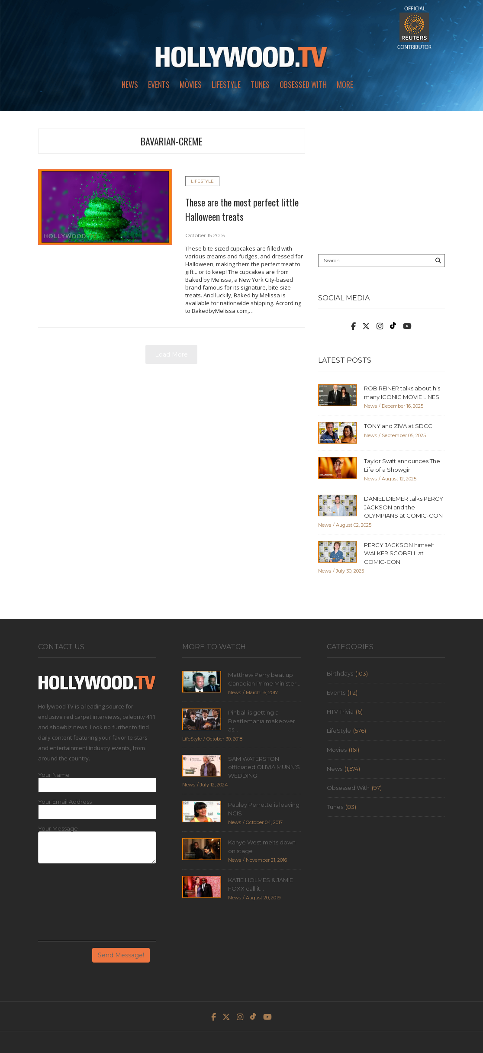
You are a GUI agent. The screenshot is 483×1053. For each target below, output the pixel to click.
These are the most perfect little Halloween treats (242, 209)
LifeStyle (226, 84)
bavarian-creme (172, 141)
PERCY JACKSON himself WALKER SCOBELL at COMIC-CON (399, 553)
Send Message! (121, 955)
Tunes (260, 84)
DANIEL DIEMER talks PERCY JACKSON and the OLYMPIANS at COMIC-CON (403, 507)
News (130, 84)
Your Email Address (65, 802)
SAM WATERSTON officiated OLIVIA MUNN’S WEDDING (264, 767)
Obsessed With (303, 84)
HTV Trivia (340, 711)
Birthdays (340, 673)
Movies (191, 84)
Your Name (54, 775)
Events (159, 84)
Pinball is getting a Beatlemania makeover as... (261, 721)
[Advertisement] (381, 183)
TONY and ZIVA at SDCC (398, 425)
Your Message (58, 828)
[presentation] (73, 905)
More (345, 84)
